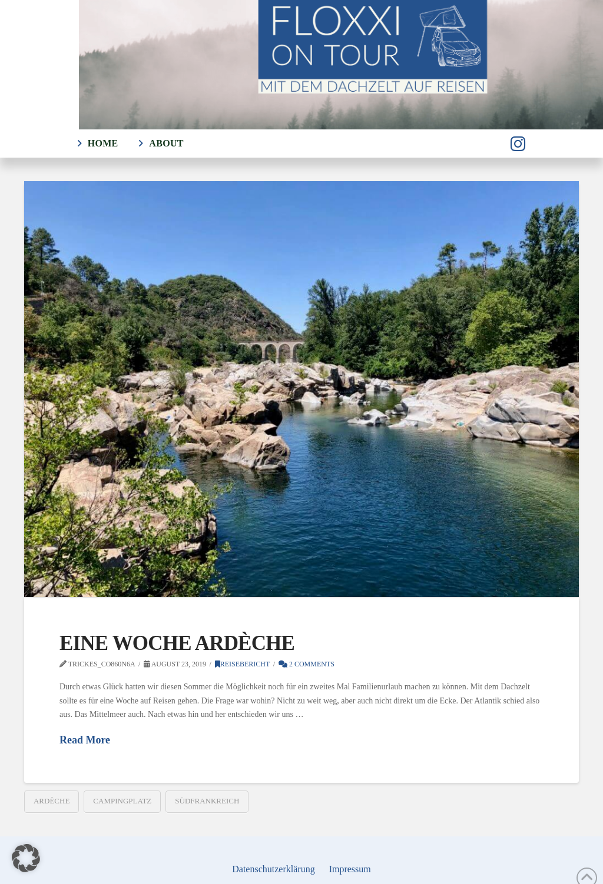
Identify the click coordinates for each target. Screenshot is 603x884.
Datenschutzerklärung (273, 869)
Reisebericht (242, 664)
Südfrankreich (207, 800)
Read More (84, 740)
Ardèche (51, 800)
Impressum (350, 869)
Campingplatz (122, 800)
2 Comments (306, 664)
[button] (26, 858)
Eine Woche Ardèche (176, 643)
